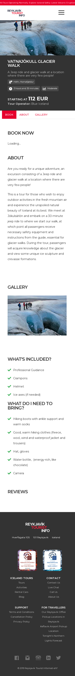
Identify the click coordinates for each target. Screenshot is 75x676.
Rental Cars (21, 591)
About (24, 114)
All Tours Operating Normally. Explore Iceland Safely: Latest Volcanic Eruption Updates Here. (37, 5)
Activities (21, 587)
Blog (21, 596)
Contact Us (53, 582)
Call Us (53, 591)
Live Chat (53, 587)
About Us (53, 596)
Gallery (41, 114)
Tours (21, 582)
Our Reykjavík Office (54, 611)
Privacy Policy (21, 621)
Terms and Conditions (21, 611)
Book (9, 114)
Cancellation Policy (22, 616)
